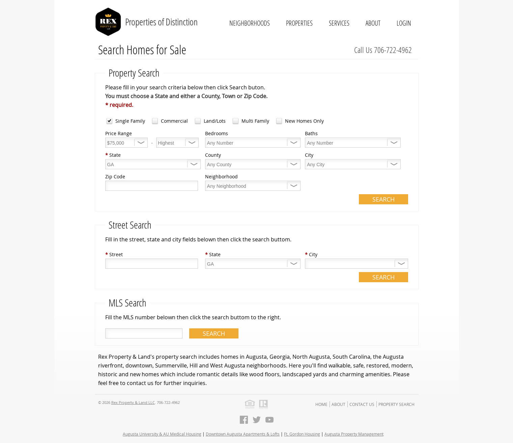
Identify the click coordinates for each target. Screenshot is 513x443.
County (213, 155)
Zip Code (115, 176)
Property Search (396, 404)
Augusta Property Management (353, 434)
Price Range (118, 133)
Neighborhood (221, 176)
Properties (299, 23)
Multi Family (255, 121)
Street (114, 254)
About (373, 23)
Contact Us (361, 404)
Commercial (174, 121)
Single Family (130, 121)
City (309, 155)
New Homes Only (304, 121)
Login (404, 23)
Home (321, 404)
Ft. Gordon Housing (302, 434)
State (113, 155)
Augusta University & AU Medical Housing (162, 434)
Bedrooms (216, 133)
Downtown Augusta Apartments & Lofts (243, 434)
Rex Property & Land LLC (133, 402)
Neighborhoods (249, 23)
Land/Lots (215, 121)
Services (339, 23)
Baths (311, 133)
